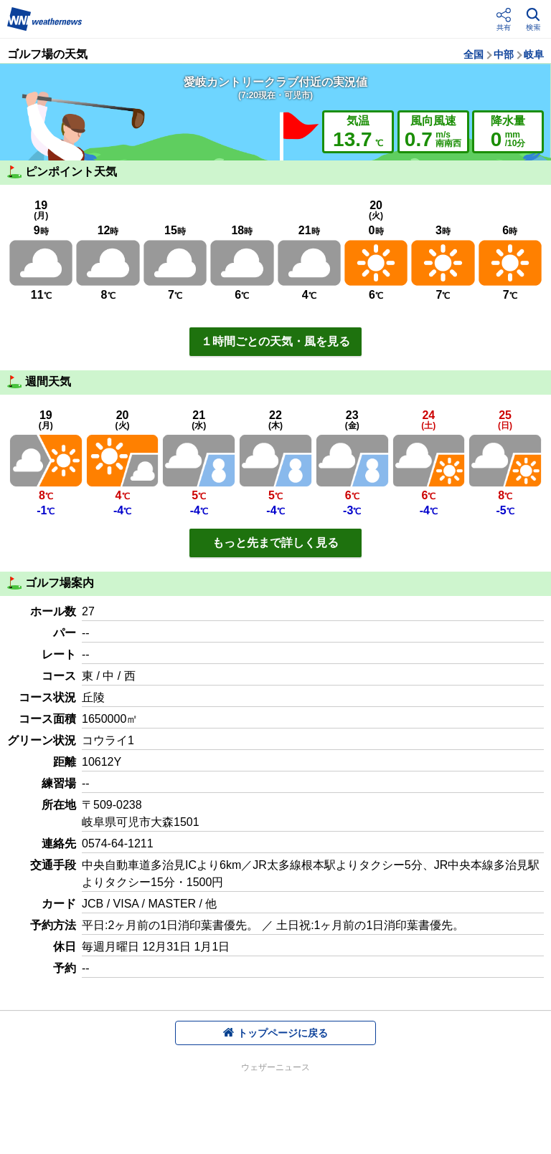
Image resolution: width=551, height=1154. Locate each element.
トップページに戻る (275, 1033)
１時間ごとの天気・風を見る (275, 341)
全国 (473, 54)
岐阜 (534, 54)
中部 (504, 54)
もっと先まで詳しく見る (275, 543)
